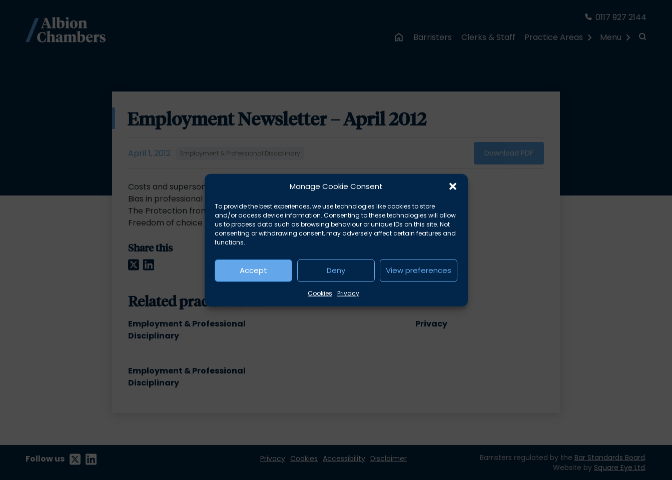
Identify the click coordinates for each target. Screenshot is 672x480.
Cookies (320, 292)
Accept (253, 270)
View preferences (418, 270)
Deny (336, 270)
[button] (453, 187)
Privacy (348, 292)
